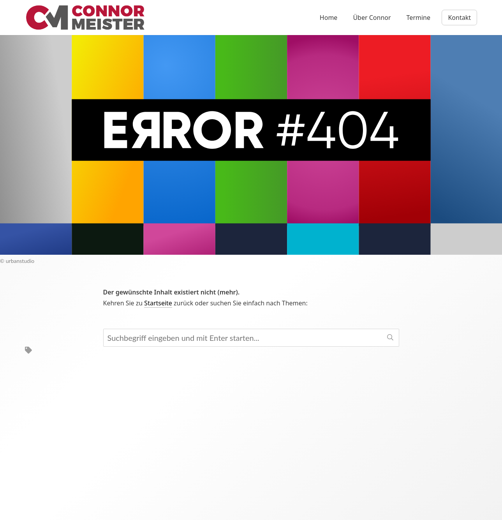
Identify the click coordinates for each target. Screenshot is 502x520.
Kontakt (459, 17)
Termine (418, 17)
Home (329, 17)
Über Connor (372, 17)
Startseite (158, 303)
